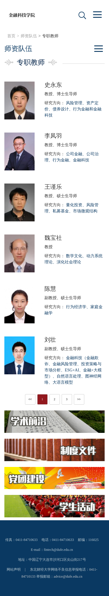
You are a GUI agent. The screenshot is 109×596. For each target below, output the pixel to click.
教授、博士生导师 (60, 94)
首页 (11, 36)
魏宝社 (53, 237)
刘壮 (50, 339)
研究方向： (72, 109)
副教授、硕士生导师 (62, 298)
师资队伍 (29, 36)
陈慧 (50, 288)
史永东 (53, 85)
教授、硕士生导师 (60, 196)
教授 (48, 247)
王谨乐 (53, 187)
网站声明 (14, 569)
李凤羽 (53, 136)
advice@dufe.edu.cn (68, 576)
